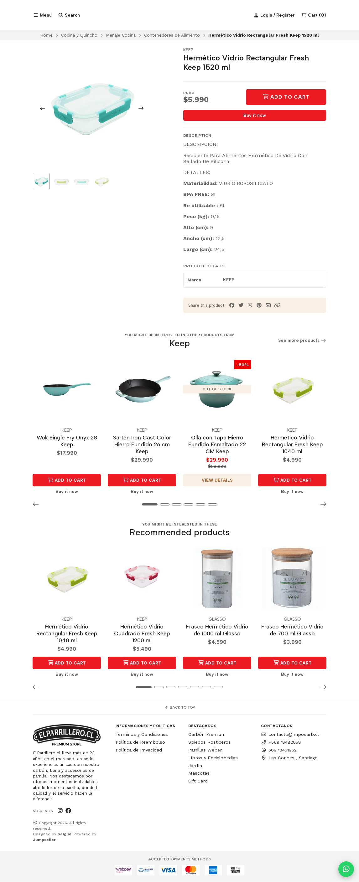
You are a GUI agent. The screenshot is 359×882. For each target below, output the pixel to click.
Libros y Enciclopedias (213, 758)
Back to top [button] (179, 707)
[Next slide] (141, 109)
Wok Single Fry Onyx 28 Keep (67, 442)
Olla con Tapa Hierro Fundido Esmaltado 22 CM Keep (217, 445)
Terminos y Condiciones (142, 734)
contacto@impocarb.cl (290, 734)
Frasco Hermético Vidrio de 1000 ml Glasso (217, 630)
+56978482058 (281, 742)
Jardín (195, 765)
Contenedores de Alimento (172, 36)
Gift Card (198, 781)
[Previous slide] (42, 109)
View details (217, 481)
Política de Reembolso (140, 742)
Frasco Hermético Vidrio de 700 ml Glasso (292, 630)
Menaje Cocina (121, 36)
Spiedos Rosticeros (209, 742)
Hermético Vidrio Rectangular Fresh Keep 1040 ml (292, 445)
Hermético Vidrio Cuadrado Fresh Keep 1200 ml (142, 633)
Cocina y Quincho (79, 36)
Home (46, 36)
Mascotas (199, 773)
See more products (302, 341)
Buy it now (254, 117)
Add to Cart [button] (67, 481)
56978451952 (279, 750)
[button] (277, 307)
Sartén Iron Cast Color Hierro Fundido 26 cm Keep (142, 445)
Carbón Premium (207, 734)
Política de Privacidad (139, 750)
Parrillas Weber (205, 750)
